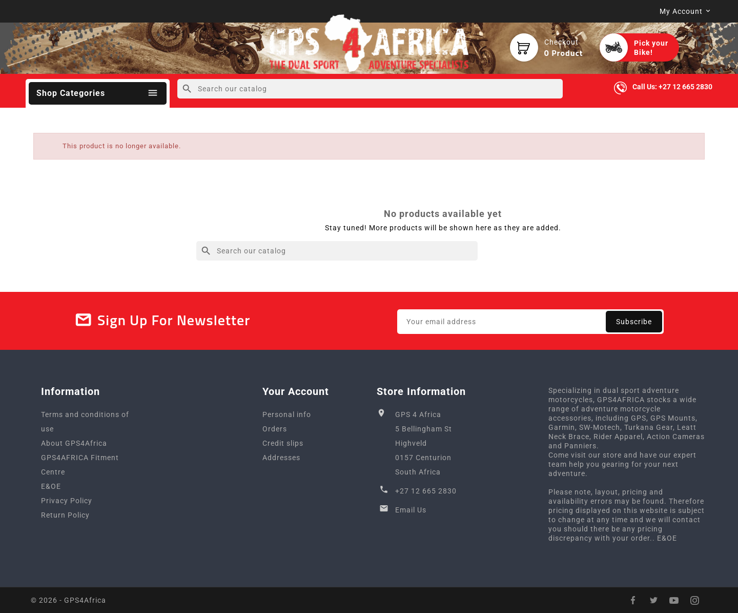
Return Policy (65, 515)
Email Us (410, 510)
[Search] (370, 88)
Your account (295, 391)
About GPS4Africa (74, 443)
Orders (274, 429)
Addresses (281, 457)
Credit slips (282, 443)
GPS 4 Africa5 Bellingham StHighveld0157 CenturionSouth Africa (423, 443)
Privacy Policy (66, 501)
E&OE (51, 486)
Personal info (286, 414)
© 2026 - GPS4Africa (68, 600)
